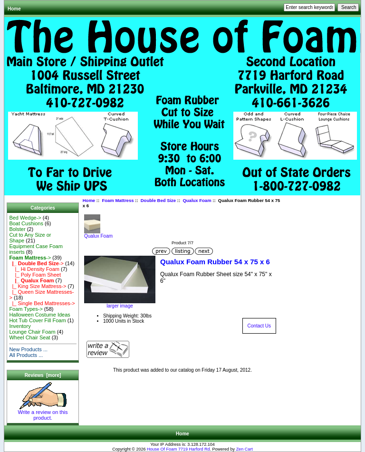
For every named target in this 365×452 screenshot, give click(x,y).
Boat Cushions (26, 223)
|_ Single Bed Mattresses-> (42, 303)
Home (14, 8)
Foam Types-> (25, 309)
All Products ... (26, 355)
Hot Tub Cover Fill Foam (37, 320)
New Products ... (28, 349)
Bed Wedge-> (25, 218)
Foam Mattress (118, 200)
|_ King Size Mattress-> (37, 286)
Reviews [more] (43, 375)
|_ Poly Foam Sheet (35, 275)
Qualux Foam (196, 200)
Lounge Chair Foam (32, 332)
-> (30, 257)
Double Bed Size (158, 200)
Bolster (17, 229)
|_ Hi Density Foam (34, 269)
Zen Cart (244, 449)
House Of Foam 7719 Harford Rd (178, 449)
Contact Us (259, 325)
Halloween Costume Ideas (39, 314)
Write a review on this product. (43, 412)
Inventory (19, 326)
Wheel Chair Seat (29, 337)
